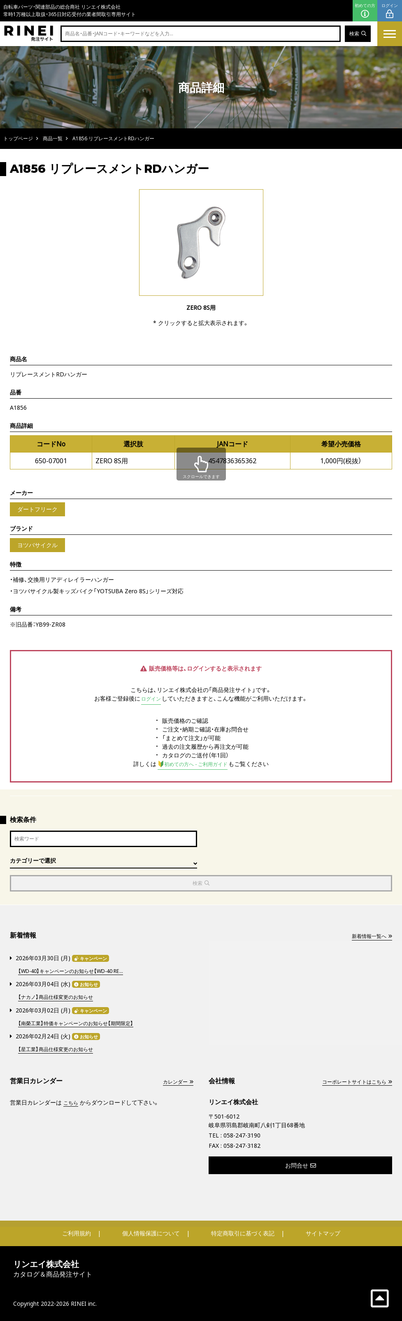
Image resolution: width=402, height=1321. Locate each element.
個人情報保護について (151, 1232)
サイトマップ (323, 1232)
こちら (72, 1101)
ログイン (389, 10)
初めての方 (365, 10)
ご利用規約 (76, 1232)
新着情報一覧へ (368, 938)
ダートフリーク (37, 509)
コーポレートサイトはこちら (351, 1080)
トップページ (18, 138)
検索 (356, 34)
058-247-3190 (241, 1134)
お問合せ (300, 1164)
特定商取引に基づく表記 (242, 1232)
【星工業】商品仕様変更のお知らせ (61, 1048)
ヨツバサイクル (37, 545)
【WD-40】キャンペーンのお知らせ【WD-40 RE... (78, 972)
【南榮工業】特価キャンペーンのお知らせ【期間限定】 (84, 1023)
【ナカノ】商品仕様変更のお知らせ (61, 997)
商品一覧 (53, 138)
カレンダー (175, 1080)
